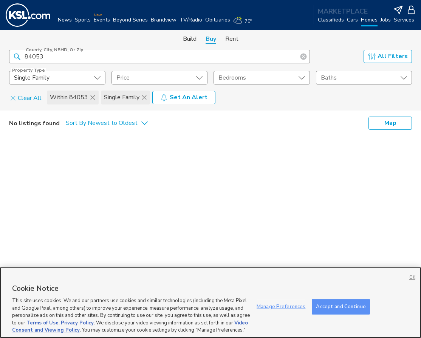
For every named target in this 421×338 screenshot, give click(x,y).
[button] (17, 56)
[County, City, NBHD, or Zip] (159, 56)
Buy (211, 39)
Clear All (26, 97)
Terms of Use (42, 323)
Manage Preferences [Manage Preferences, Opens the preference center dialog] (281, 306)
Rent (231, 39)
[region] (210, 302)
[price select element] (159, 78)
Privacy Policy (77, 323)
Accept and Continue (340, 306)
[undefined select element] (57, 78)
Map (390, 123)
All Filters (388, 56)
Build (190, 39)
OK (412, 277)
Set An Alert (183, 97)
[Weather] (244, 23)
